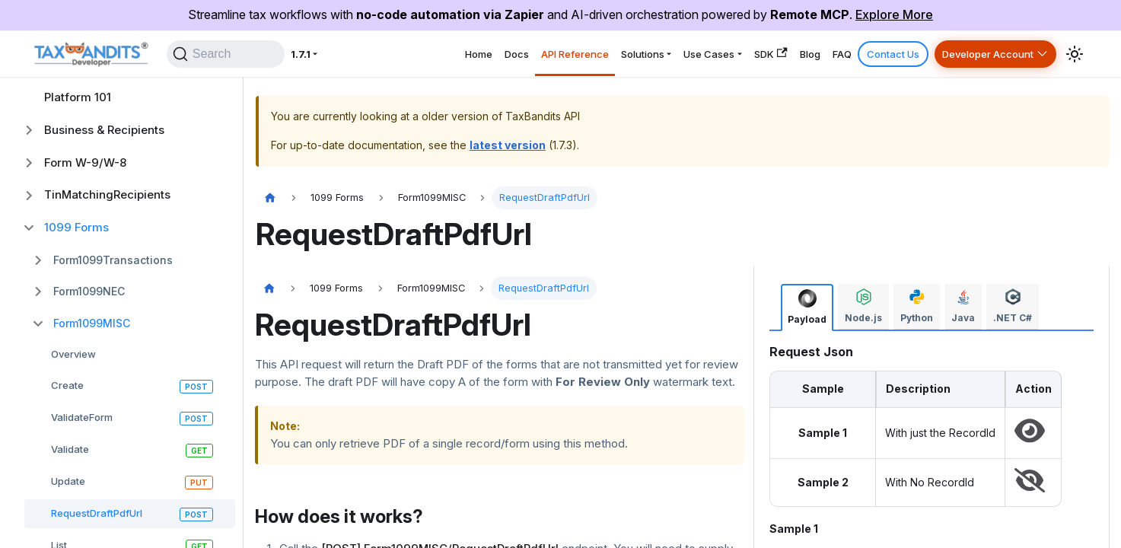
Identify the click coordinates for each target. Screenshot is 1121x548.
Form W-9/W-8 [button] (85, 162)
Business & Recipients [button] (104, 130)
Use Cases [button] (642, 58)
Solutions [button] (560, 58)
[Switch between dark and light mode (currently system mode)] (1074, 58)
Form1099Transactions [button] (113, 259)
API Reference (478, 58)
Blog (766, 58)
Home (358, 58)
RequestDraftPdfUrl (96, 513)
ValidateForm (82, 417)
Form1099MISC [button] (91, 323)
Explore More (894, 14)
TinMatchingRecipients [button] (107, 194)
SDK (717, 58)
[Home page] (270, 198)
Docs (407, 58)
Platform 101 (77, 97)
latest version (508, 145)
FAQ (809, 58)
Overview (73, 354)
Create (67, 385)
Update (68, 481)
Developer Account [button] (977, 58)
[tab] (807, 307)
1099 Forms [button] (76, 227)
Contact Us (868, 58)
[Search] (221, 58)
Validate (70, 449)
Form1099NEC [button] (89, 291)
